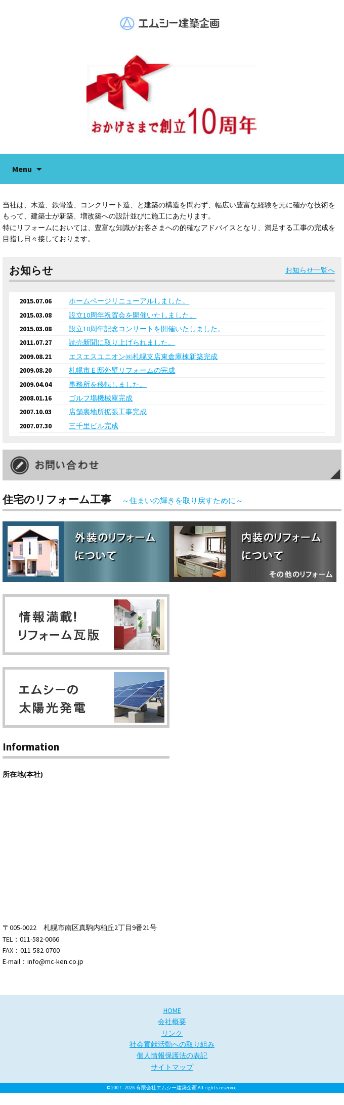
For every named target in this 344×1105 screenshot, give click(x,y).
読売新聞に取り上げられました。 (122, 342)
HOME (172, 1010)
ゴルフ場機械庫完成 (101, 398)
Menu (22, 169)
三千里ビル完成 (93, 425)
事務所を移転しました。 (108, 384)
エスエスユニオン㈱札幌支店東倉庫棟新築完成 (143, 356)
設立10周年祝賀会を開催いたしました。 (132, 315)
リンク (172, 1033)
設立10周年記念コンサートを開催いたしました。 (147, 328)
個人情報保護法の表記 (172, 1055)
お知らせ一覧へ (310, 270)
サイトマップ (172, 1067)
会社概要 (172, 1021)
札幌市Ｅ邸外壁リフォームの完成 (122, 370)
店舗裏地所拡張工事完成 (108, 411)
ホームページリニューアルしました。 (129, 300)
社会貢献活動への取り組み (172, 1044)
